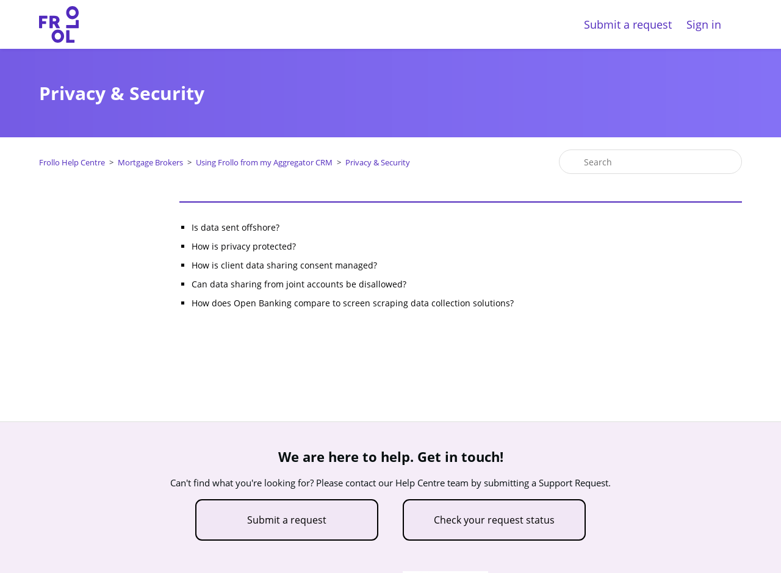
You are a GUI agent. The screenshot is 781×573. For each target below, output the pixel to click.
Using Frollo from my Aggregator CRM (264, 162)
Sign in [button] (703, 24)
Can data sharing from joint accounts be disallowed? (299, 284)
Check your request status (494, 520)
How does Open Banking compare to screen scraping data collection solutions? (353, 303)
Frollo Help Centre (72, 162)
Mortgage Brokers (150, 162)
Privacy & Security (377, 162)
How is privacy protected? (244, 246)
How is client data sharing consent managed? (284, 265)
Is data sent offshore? (235, 227)
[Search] (650, 162)
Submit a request (628, 24)
